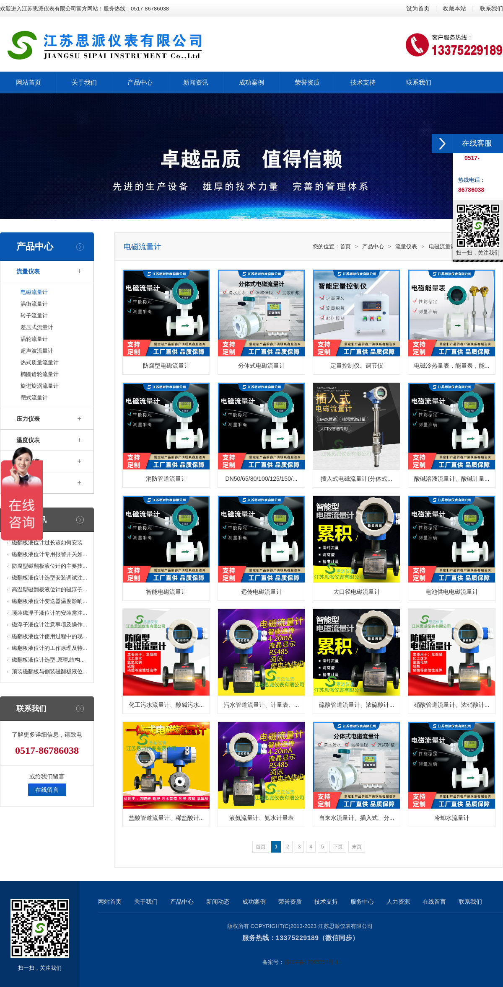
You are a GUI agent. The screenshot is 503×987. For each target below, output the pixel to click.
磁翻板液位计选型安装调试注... (49, 578)
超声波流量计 (37, 351)
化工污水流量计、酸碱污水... (166, 704)
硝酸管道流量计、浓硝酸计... (452, 704)
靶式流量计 (34, 397)
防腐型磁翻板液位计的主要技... (49, 566)
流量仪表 (28, 271)
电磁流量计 (34, 292)
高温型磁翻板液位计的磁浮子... (49, 589)
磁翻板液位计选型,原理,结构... (48, 660)
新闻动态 (218, 901)
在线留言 (47, 789)
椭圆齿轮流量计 (40, 374)
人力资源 (398, 901)
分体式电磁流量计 (261, 365)
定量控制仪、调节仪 (356, 365)
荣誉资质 (290, 901)
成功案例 (254, 901)
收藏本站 (454, 8)
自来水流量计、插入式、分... (356, 817)
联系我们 (491, 8)
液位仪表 (28, 461)
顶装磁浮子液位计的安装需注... (49, 613)
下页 (338, 847)
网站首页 (110, 901)
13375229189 (297, 938)
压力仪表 (28, 418)
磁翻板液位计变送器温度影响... (49, 601)
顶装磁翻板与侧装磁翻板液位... (49, 671)
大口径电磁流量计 (356, 591)
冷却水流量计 (451, 817)
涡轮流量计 (34, 339)
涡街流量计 (34, 304)
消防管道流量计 (166, 478)
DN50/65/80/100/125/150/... (261, 478)
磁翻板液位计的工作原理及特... (49, 648)
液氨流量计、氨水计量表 (261, 817)
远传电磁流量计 (261, 591)
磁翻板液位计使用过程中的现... (49, 636)
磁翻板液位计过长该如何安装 (47, 542)
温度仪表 (28, 440)
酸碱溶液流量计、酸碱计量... (452, 478)
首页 (345, 246)
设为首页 (418, 8)
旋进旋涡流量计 (40, 386)
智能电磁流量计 (166, 591)
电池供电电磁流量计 (451, 591)
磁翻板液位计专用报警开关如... (49, 554)
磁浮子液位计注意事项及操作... (49, 624)
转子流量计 (34, 315)
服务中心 (362, 901)
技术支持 (326, 901)
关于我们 (146, 901)
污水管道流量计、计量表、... (261, 704)
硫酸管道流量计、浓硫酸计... (356, 704)
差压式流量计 (37, 327)
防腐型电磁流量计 (166, 365)
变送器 (25, 482)
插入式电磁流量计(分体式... (356, 478)
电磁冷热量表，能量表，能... (452, 365)
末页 (357, 847)
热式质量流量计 (40, 362)
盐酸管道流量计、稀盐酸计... (166, 817)
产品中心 (373, 246)
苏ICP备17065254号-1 (311, 962)
